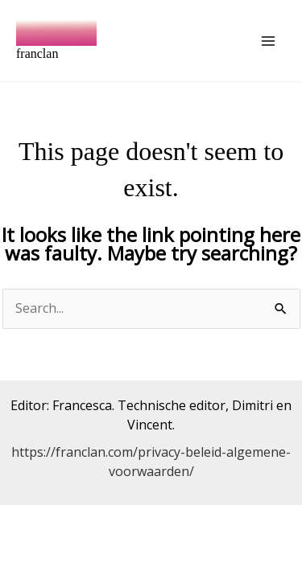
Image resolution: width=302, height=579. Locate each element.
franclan (37, 53)
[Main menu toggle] (268, 41)
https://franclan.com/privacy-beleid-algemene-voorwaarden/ (151, 461)
